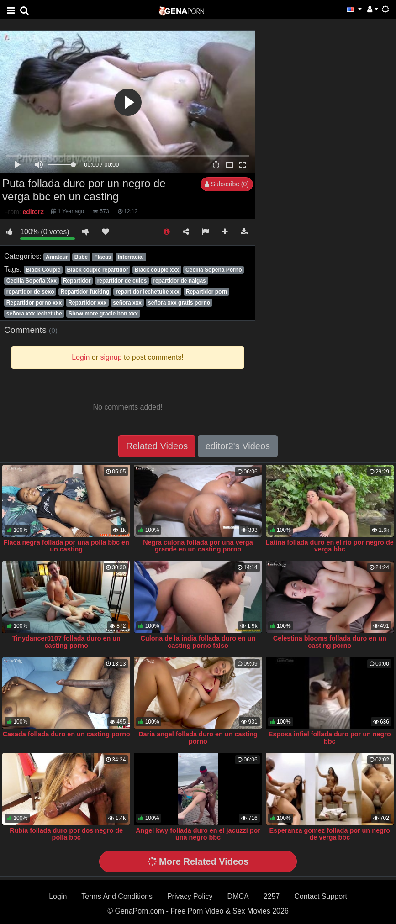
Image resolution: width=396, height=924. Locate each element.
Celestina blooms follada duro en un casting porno (329, 642)
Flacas (102, 257)
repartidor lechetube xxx (147, 292)
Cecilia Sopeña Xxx (31, 281)
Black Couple (43, 270)
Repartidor (77, 281)
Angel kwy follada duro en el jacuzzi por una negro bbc (198, 834)
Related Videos (157, 446)
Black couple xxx (157, 270)
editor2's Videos (238, 446)
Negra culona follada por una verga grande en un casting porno (198, 546)
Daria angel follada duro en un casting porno (198, 737)
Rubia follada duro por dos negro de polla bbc (66, 834)
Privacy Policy (190, 896)
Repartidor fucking (85, 292)
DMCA (238, 896)
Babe (81, 257)
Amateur (57, 257)
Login (58, 896)
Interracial (131, 257)
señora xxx (127, 302)
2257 (272, 896)
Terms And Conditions (117, 896)
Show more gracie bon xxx (103, 313)
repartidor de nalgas (179, 281)
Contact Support (320, 896)
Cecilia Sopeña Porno (213, 270)
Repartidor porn (206, 292)
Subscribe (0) (227, 184)
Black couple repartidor (97, 270)
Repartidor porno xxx (34, 302)
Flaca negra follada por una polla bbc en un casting (66, 546)
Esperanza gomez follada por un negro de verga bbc (329, 834)
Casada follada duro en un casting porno (66, 734)
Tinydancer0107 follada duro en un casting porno (66, 642)
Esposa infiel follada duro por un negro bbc (330, 737)
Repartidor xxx (87, 302)
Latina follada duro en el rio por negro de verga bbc (330, 546)
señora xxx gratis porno (179, 302)
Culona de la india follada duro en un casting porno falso (198, 642)
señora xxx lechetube (34, 313)
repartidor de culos (122, 281)
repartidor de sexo (30, 292)
